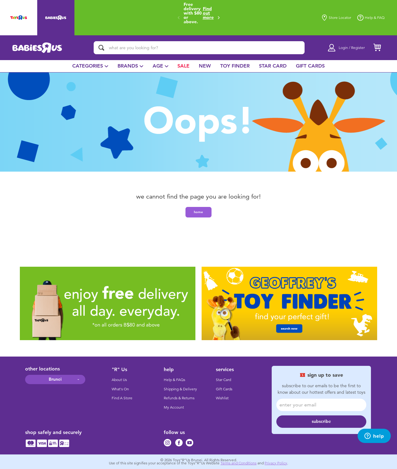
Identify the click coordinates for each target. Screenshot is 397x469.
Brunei (55, 379)
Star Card (223, 380)
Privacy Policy (276, 463)
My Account (174, 407)
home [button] (198, 212)
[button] (218, 17)
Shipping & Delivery (180, 389)
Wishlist (222, 398)
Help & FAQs (174, 380)
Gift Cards (224, 389)
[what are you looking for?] (199, 48)
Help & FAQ (371, 18)
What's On (120, 389)
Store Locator (336, 18)
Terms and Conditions (238, 463)
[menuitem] (90, 66)
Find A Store (122, 398)
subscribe (321, 421)
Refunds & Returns (179, 398)
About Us (119, 380)
